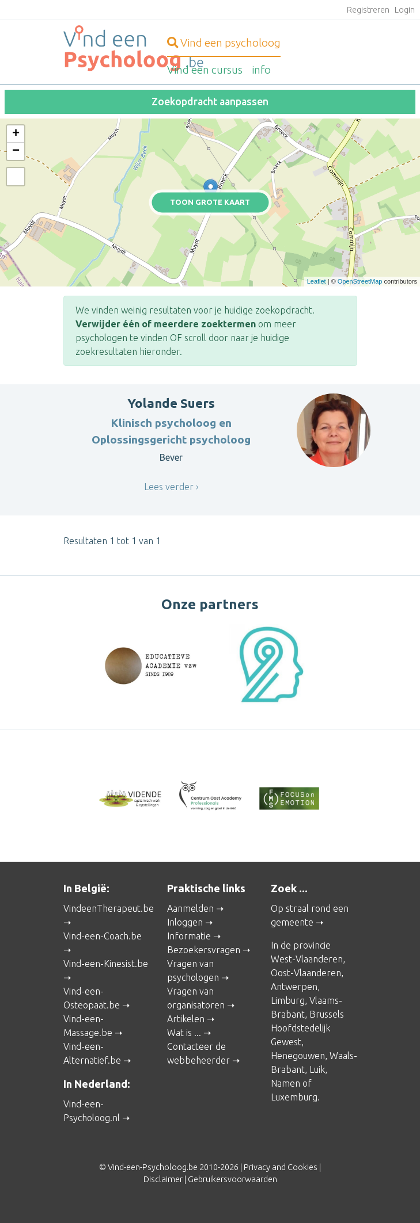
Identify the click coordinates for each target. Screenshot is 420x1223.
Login (405, 9)
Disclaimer (163, 1179)
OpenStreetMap (360, 281)
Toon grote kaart (210, 202)
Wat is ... (184, 1032)
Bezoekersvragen (203, 950)
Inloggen (185, 922)
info (261, 69)
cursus (205, 69)
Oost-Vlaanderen (306, 973)
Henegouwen (298, 1055)
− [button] (16, 151)
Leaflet (316, 281)
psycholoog (224, 42)
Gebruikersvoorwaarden (232, 1179)
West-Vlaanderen (307, 959)
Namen (285, 1083)
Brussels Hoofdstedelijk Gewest (307, 1028)
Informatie (189, 936)
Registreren (368, 9)
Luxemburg (294, 1097)
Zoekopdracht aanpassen (210, 101)
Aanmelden (190, 908)
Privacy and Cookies (280, 1167)
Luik (317, 1069)
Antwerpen (294, 986)
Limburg (288, 1000)
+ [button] (16, 134)
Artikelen (186, 1019)
